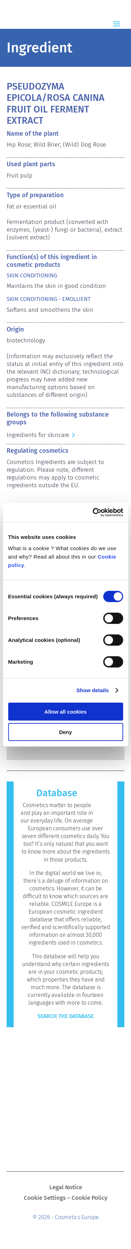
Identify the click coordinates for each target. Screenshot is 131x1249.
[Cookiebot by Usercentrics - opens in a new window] (93, 512)
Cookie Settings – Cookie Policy (66, 1199)
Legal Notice (65, 1188)
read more (27, 750)
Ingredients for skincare (38, 435)
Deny (65, 732)
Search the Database (65, 1016)
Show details (93, 690)
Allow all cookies (65, 711)
